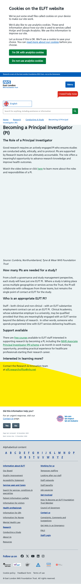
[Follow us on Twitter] (27, 556)
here (40, 168)
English (10, 103)
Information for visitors (13, 503)
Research (17, 119)
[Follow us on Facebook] (22, 556)
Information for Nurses (13, 517)
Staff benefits (47, 485)
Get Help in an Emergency (52, 525)
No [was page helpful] (15, 425)
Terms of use (39, 573)
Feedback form (24, 573)
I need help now (68, 93)
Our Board (7, 470)
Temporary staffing (49, 470)
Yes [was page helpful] (6, 425)
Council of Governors (50, 507)
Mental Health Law (11, 522)
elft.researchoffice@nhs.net (21, 369)
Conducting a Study (35, 119)
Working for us (47, 466)
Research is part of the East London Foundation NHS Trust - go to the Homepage (31, 74)
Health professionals (12, 508)
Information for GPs (12, 512)
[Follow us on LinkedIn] (38, 556)
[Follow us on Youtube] (33, 556)
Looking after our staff (51, 475)
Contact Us (8, 418)
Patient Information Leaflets (16, 498)
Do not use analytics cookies (27, 60)
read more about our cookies (43, 42)
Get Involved (46, 495)
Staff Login (46, 535)
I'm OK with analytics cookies (28, 52)
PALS (43, 530)
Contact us (45, 512)
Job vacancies (47, 490)
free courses (20, 337)
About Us (7, 537)
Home (5, 119)
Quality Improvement (13, 475)
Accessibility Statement (13, 480)
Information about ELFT (14, 466)
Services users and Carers (14, 485)
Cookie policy (9, 573)
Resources (7, 542)
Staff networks (47, 480)
